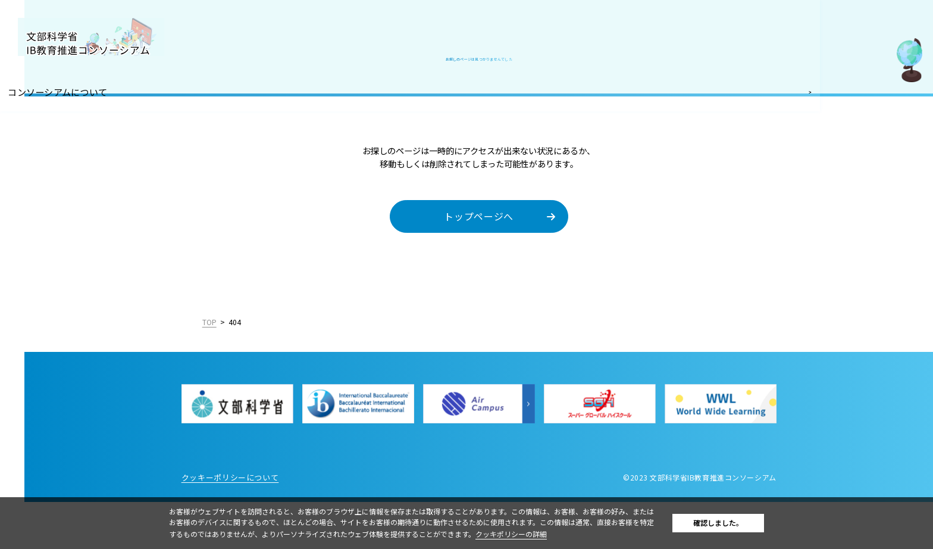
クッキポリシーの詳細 (539, 534)
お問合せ (35, 247)
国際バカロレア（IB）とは (70, 117)
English (144, 363)
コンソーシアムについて (65, 90)
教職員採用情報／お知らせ (70, 221)
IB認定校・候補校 (52, 143)
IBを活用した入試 (52, 195)
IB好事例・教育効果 (57, 169)
